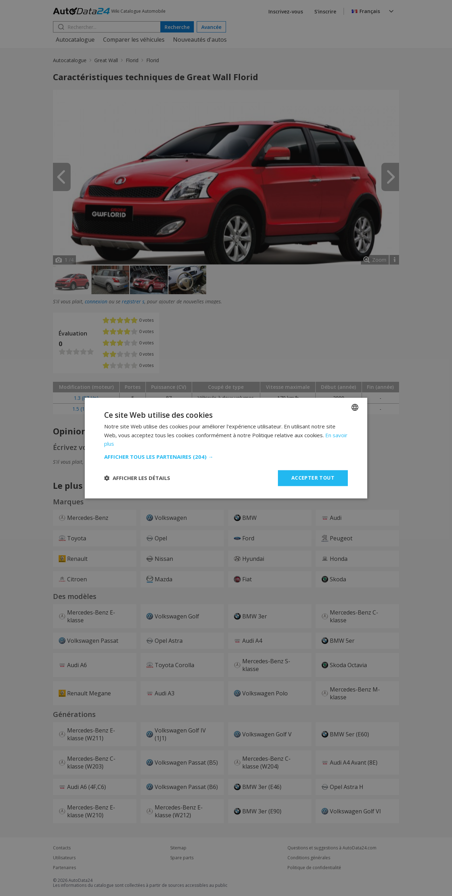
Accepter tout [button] (312, 477)
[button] (226, 456)
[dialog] (226, 448)
